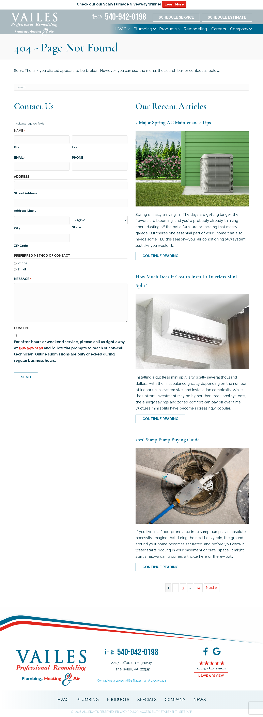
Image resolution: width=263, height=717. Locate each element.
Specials (147, 699)
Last (75, 147)
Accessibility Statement (158, 711)
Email (19, 157)
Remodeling (195, 29)
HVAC (120, 29)
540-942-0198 (31, 344)
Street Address (25, 191)
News (200, 699)
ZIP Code (21, 241)
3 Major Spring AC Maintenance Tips (173, 122)
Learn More (174, 4)
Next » (211, 587)
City (17, 225)
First (17, 147)
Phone (77, 157)
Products (168, 29)
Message (22, 275)
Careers (218, 29)
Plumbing (143, 29)
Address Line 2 (25, 208)
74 (198, 587)
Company (239, 29)
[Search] (131, 87)
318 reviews (217, 668)
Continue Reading (160, 256)
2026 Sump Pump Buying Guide (167, 440)
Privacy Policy (126, 711)
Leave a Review (211, 675)
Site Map (185, 711)
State (76, 224)
